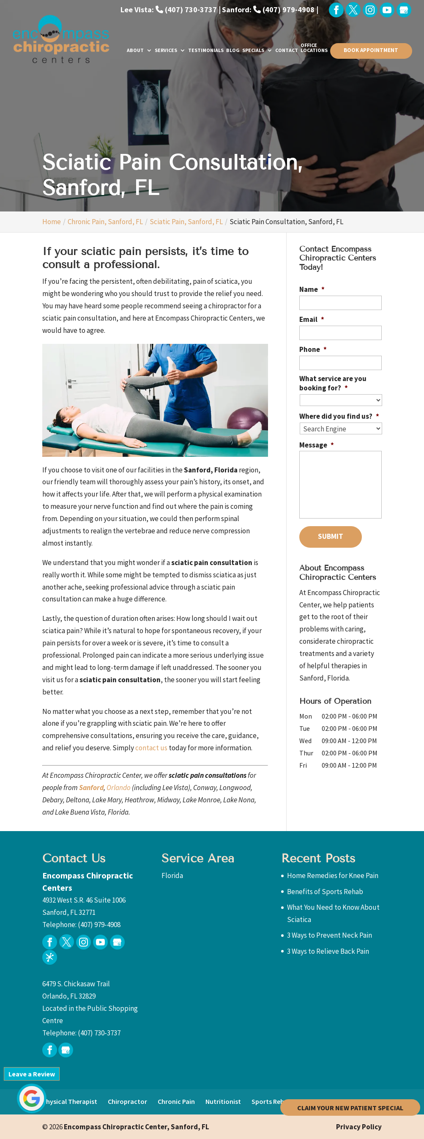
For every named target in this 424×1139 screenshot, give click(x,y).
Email (311, 319)
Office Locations (314, 48)
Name (312, 289)
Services (166, 50)
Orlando (119, 787)
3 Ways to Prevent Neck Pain (329, 935)
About (135, 50)
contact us (151, 747)
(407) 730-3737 (99, 1032)
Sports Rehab (272, 1101)
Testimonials (206, 50)
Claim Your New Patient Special (350, 1107)
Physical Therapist (69, 1101)
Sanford (91, 787)
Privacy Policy (359, 1126)
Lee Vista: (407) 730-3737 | (170, 9)
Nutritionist (223, 1101)
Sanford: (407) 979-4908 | (270, 9)
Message (316, 444)
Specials (253, 50)
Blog (233, 50)
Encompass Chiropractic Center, (136, 1126)
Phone (313, 349)
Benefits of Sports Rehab (325, 891)
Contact (286, 50)
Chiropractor (127, 1101)
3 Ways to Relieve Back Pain (328, 951)
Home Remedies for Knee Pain (332, 875)
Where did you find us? (339, 415)
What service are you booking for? (333, 383)
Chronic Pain (176, 1101)
